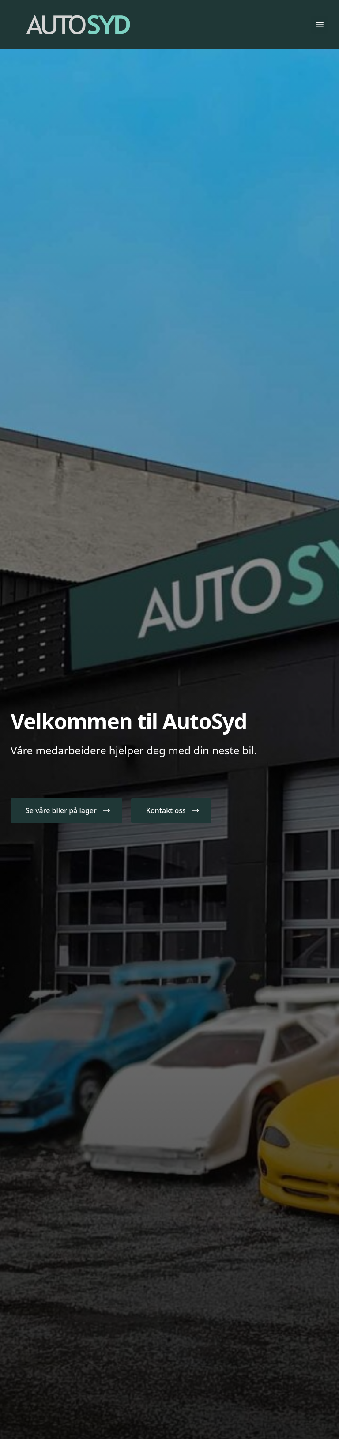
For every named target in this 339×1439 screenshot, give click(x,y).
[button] (66, 810)
